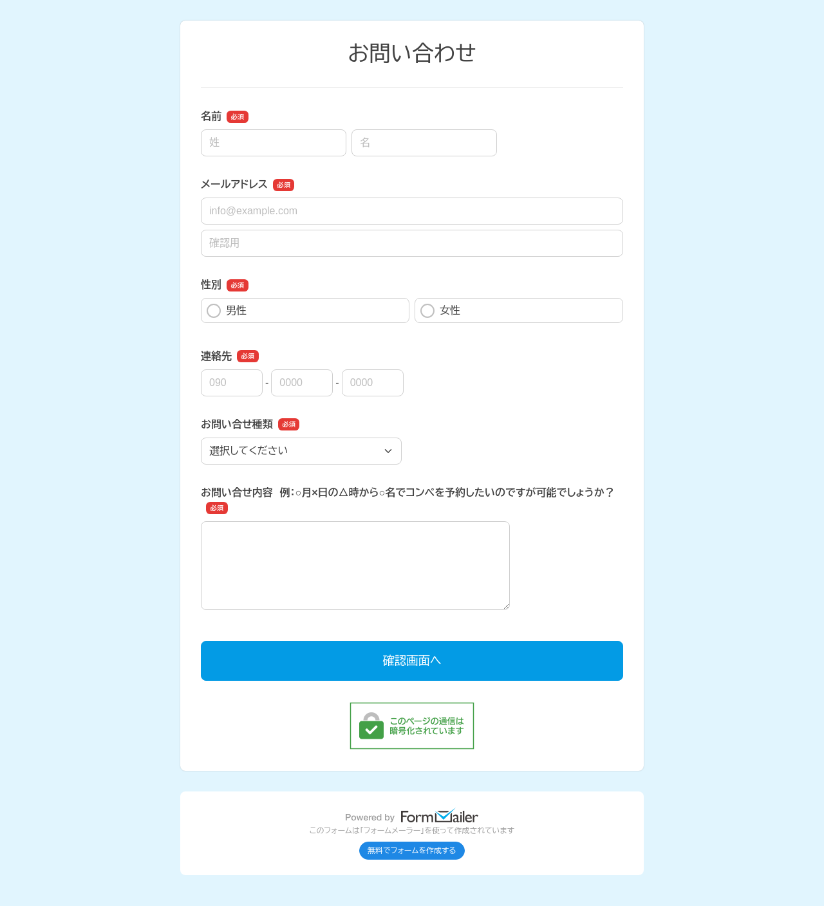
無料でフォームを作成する (412, 850)
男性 (227, 311)
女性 (440, 311)
